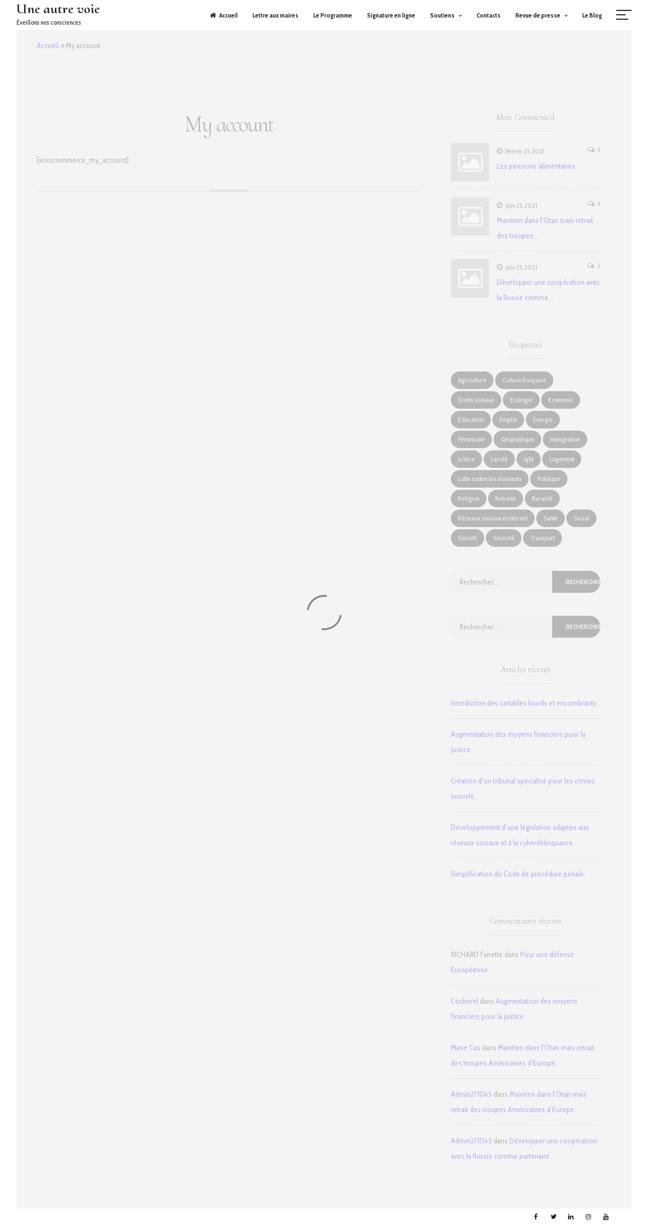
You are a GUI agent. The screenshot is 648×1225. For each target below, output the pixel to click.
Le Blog (592, 15)
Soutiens (442, 15)
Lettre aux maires (276, 15)
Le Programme (332, 15)
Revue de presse (537, 15)
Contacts (489, 15)
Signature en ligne (391, 15)
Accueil (224, 15)
